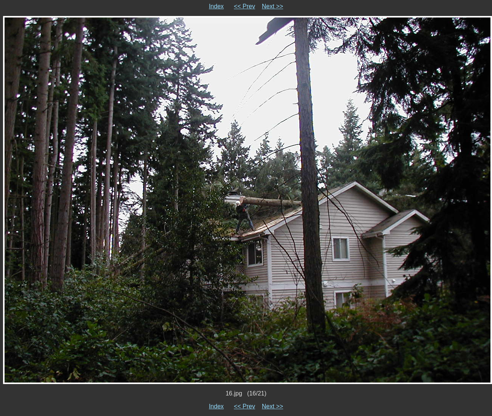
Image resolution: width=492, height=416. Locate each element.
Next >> (272, 6)
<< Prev (244, 6)
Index (216, 6)
